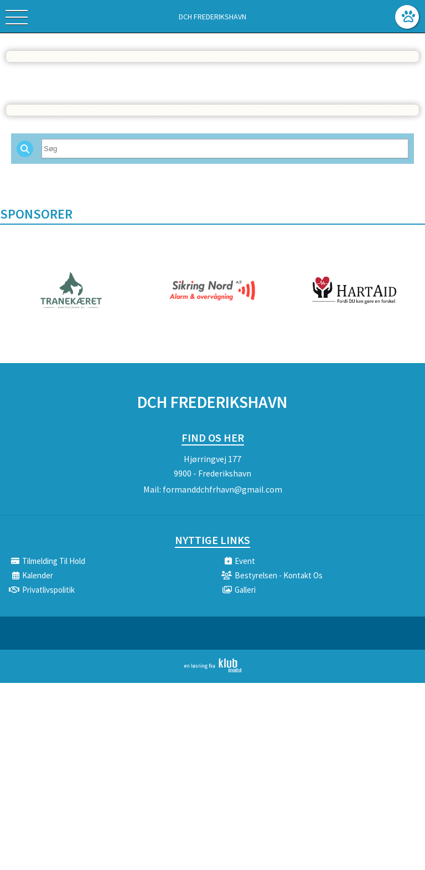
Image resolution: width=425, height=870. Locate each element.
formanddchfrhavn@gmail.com (222, 489)
